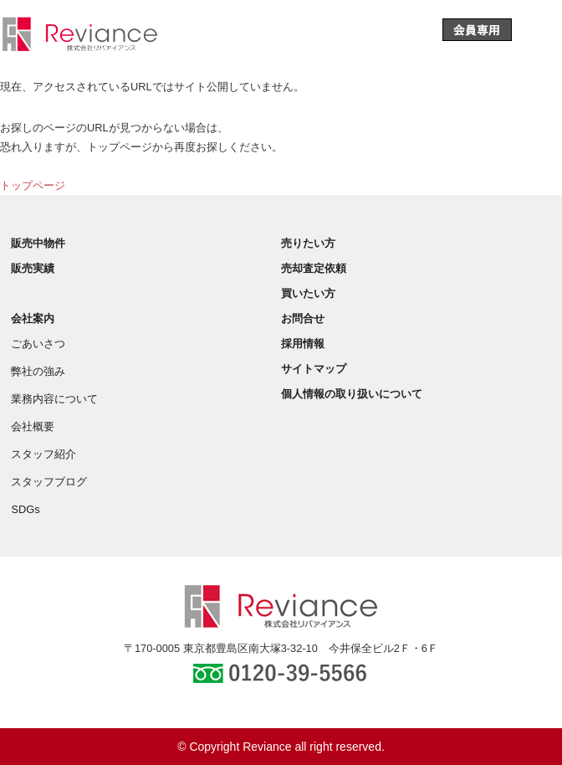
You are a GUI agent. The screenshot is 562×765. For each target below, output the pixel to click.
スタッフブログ (49, 481)
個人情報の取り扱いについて (351, 394)
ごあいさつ (38, 343)
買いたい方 (308, 293)
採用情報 (302, 343)
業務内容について (54, 399)
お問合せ (302, 318)
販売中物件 (38, 243)
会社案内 (32, 318)
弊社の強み (38, 371)
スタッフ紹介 (43, 454)
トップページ (32, 185)
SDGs (25, 509)
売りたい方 (308, 243)
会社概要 (32, 426)
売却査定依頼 (313, 268)
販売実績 (32, 268)
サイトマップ (313, 368)
